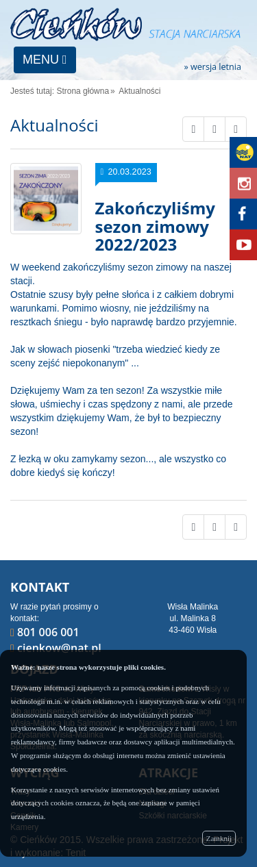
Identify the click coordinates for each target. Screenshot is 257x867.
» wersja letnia (212, 67)
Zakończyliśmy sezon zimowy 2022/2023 (155, 226)
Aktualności (139, 91)
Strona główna (82, 91)
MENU (45, 59)
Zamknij (219, 838)
